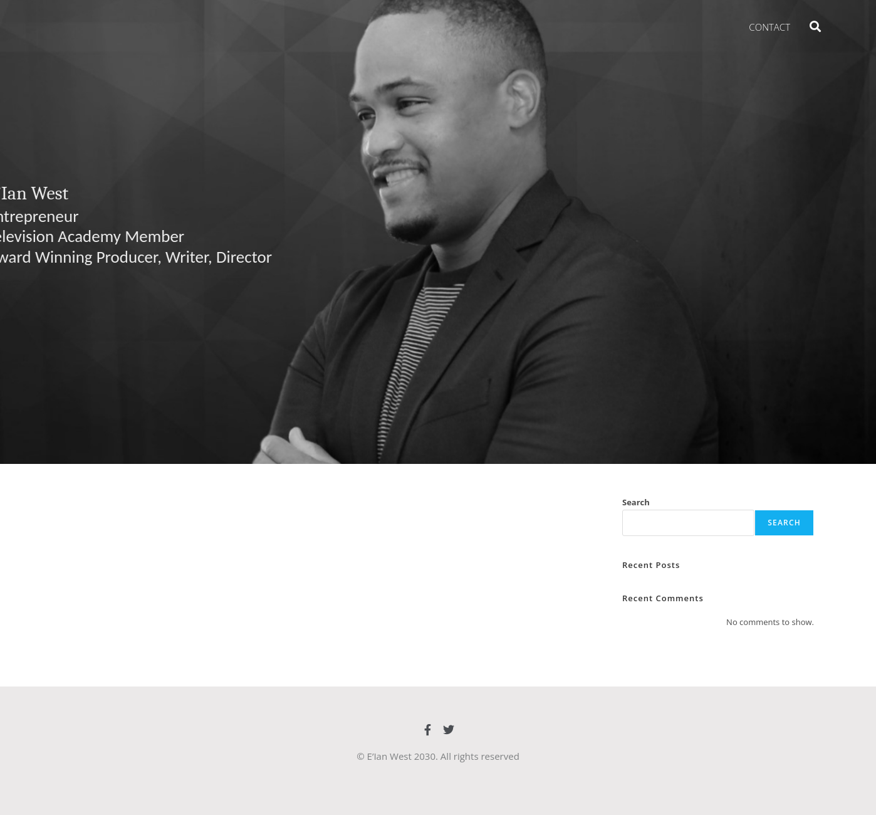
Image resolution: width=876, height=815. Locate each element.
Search (636, 502)
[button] (815, 26)
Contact (769, 27)
